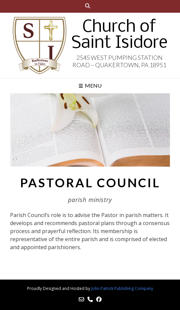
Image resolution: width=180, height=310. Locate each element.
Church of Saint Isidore (119, 35)
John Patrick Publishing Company (122, 288)
